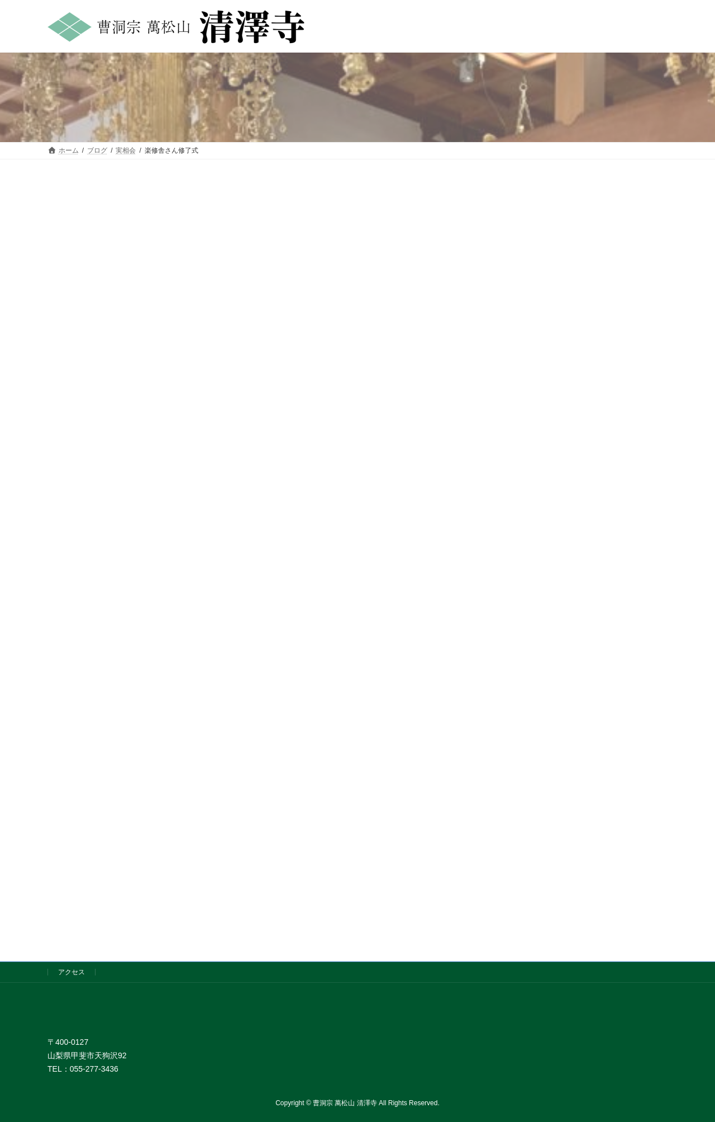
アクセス (71, 972)
